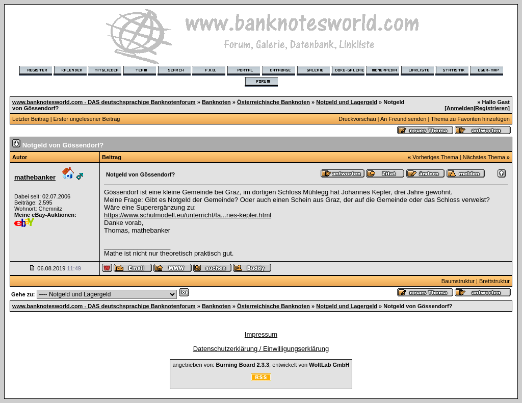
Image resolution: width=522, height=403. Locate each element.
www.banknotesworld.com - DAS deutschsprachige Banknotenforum (104, 102)
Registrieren (491, 108)
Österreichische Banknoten (273, 102)
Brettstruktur (494, 281)
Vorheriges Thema (435, 157)
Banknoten (216, 102)
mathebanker (35, 177)
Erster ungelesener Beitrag (87, 119)
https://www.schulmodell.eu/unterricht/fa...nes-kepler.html (187, 215)
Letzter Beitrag (30, 119)
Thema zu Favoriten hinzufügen (470, 119)
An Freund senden (403, 119)
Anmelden (460, 108)
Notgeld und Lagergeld (346, 102)
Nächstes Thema (484, 157)
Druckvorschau (357, 119)
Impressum (261, 334)
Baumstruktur (458, 281)
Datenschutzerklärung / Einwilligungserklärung (261, 348)
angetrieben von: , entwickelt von (260, 365)
